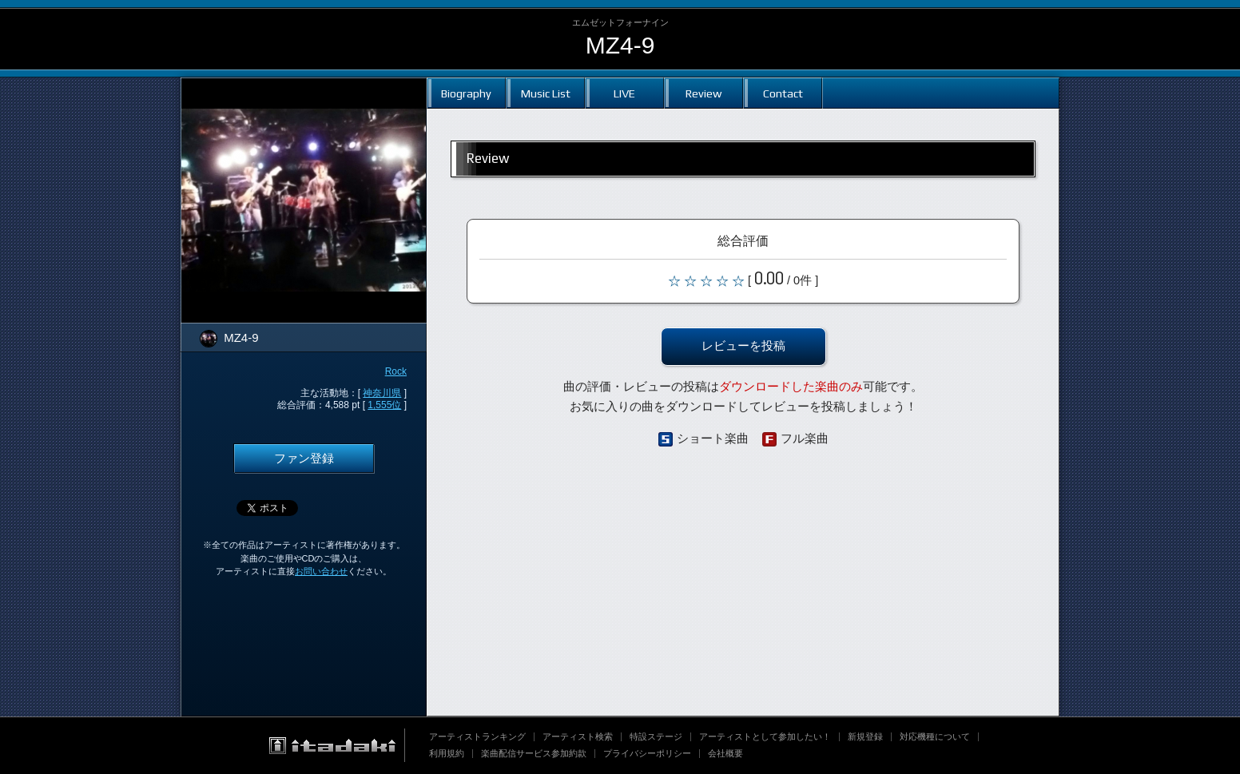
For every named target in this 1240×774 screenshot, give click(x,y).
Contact (783, 93)
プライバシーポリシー (647, 753)
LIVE (624, 93)
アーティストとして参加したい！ (765, 736)
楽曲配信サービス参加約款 (533, 753)
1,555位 (384, 405)
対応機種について (935, 736)
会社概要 (725, 753)
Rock (396, 371)
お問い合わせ (321, 571)
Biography (466, 93)
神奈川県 (382, 393)
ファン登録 (304, 458)
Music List (545, 93)
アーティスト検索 (577, 736)
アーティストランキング (477, 736)
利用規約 (446, 753)
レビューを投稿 (743, 345)
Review (703, 93)
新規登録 (865, 736)
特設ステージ (656, 736)
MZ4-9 (620, 45)
